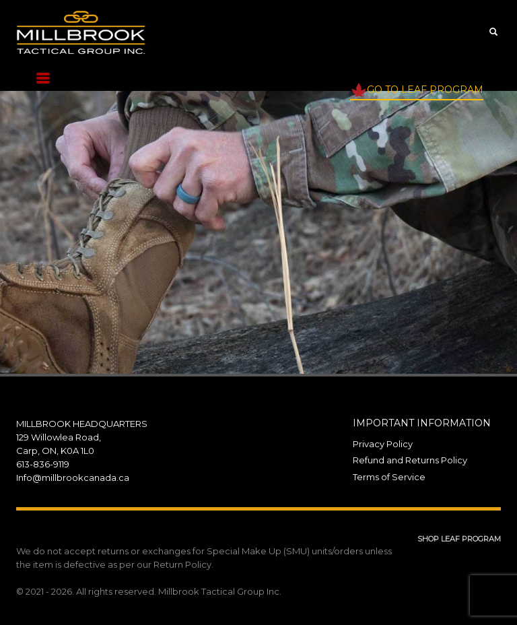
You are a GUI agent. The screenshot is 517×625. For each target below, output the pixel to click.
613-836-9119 (42, 464)
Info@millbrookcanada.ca (72, 477)
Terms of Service (389, 476)
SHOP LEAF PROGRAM (459, 539)
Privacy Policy (383, 443)
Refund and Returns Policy (410, 460)
